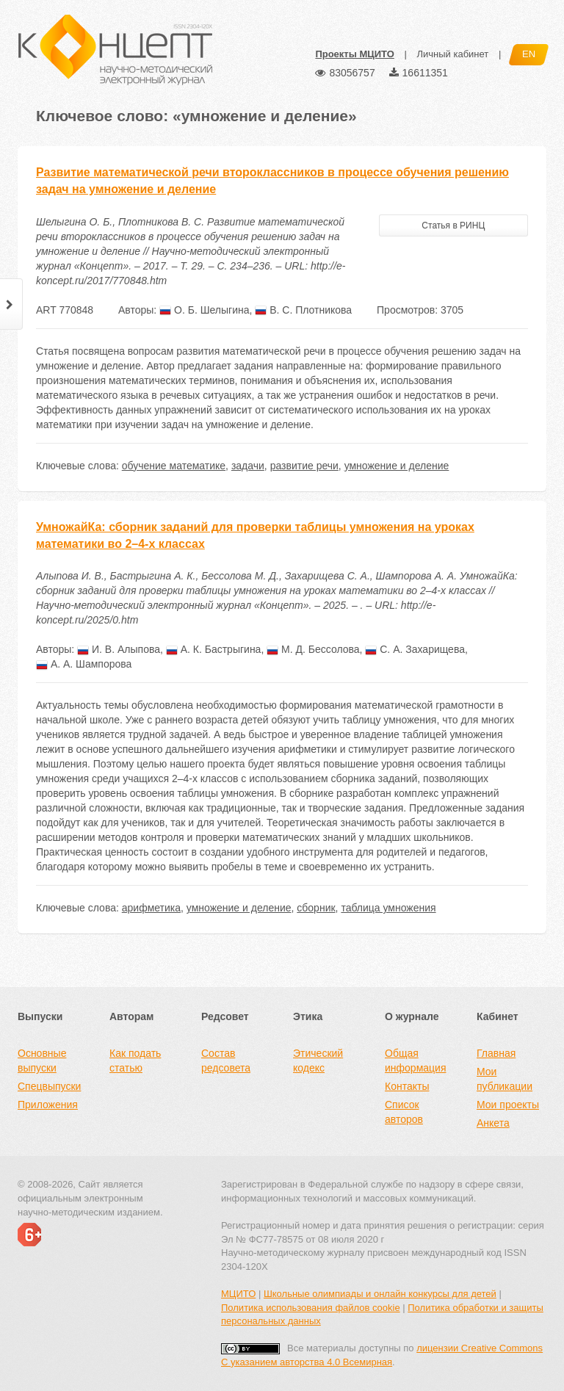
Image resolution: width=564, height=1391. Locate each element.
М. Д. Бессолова (313, 649)
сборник (316, 908)
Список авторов (404, 1112)
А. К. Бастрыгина (213, 649)
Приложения (48, 1104)
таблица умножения (388, 908)
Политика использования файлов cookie (310, 1307)
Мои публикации (504, 1079)
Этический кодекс (318, 1060)
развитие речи (304, 466)
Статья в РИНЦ (453, 225)
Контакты (407, 1086)
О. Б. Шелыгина (204, 310)
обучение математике (173, 466)
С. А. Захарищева (415, 649)
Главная (496, 1053)
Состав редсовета (225, 1060)
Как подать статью (135, 1060)
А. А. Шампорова (83, 664)
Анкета (493, 1123)
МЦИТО (238, 1293)
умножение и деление (396, 466)
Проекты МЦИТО (354, 53)
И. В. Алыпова (118, 649)
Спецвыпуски (49, 1086)
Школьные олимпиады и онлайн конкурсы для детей (380, 1293)
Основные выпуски (42, 1060)
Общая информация (415, 1060)
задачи (247, 466)
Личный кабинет (452, 53)
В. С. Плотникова (303, 310)
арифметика (151, 908)
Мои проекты (508, 1104)
